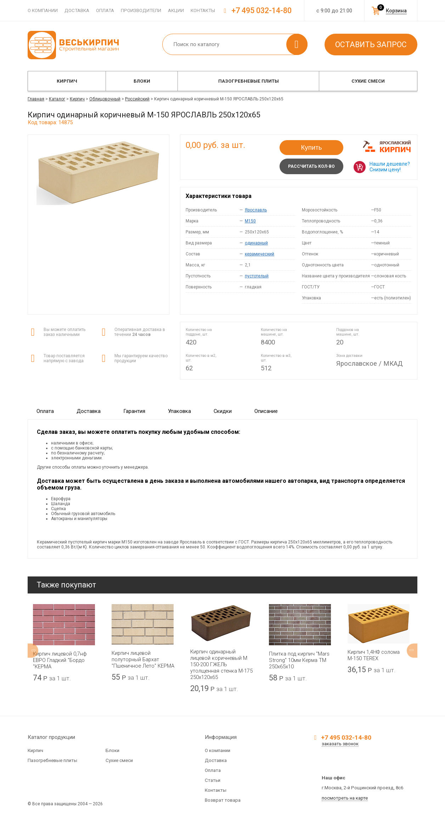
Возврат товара (223, 800)
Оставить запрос (371, 44)
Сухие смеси (368, 81)
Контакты (203, 10)
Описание (266, 411)
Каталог (57, 98)
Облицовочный (104, 98)
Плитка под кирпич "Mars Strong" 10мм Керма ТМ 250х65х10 (299, 660)
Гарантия (134, 411)
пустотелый (257, 276)
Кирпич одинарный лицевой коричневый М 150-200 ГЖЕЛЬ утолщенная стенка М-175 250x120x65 (221, 664)
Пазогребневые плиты (248, 81)
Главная (36, 98)
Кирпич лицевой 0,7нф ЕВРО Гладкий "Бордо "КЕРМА (60, 660)
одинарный (256, 243)
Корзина (396, 10)
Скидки (223, 411)
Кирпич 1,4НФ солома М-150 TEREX (374, 655)
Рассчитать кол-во (311, 166)
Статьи (212, 780)
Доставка (76, 10)
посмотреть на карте (345, 798)
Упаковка (179, 411)
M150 (250, 221)
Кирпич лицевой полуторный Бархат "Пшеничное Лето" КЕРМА (143, 659)
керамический (259, 254)
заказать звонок (340, 743)
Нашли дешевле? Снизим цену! (390, 166)
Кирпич (67, 81)
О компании (43, 10)
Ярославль (256, 210)
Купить (311, 147)
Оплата (105, 10)
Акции (176, 10)
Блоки (142, 81)
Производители (141, 10)
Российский (137, 98)
